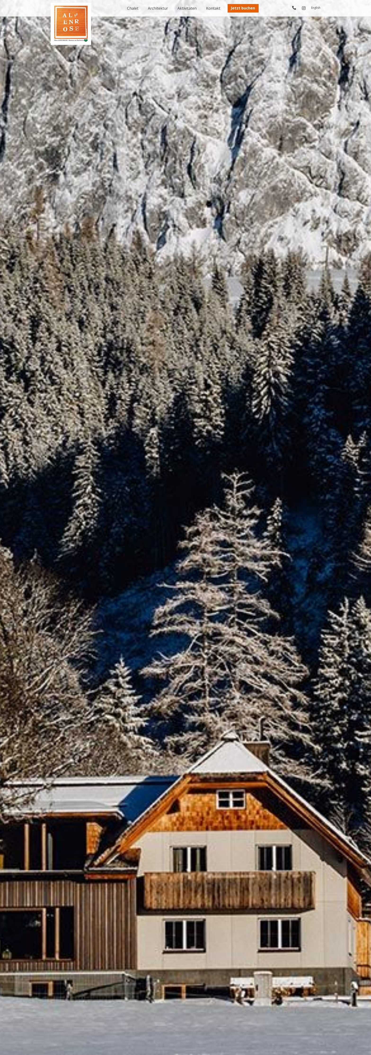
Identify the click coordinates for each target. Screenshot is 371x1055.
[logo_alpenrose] (71, 23)
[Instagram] (303, 8)
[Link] (294, 7)
